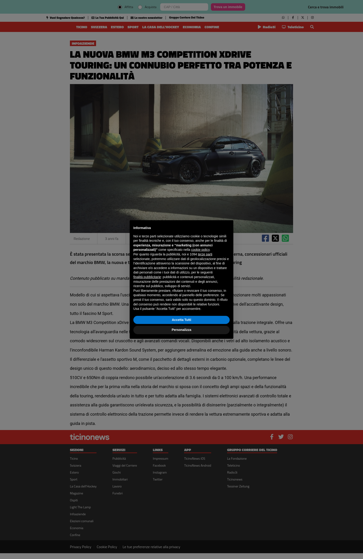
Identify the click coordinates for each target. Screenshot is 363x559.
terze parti (205, 254)
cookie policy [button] (200, 249)
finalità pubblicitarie (147, 277)
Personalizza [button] (181, 330)
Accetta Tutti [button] (181, 320)
